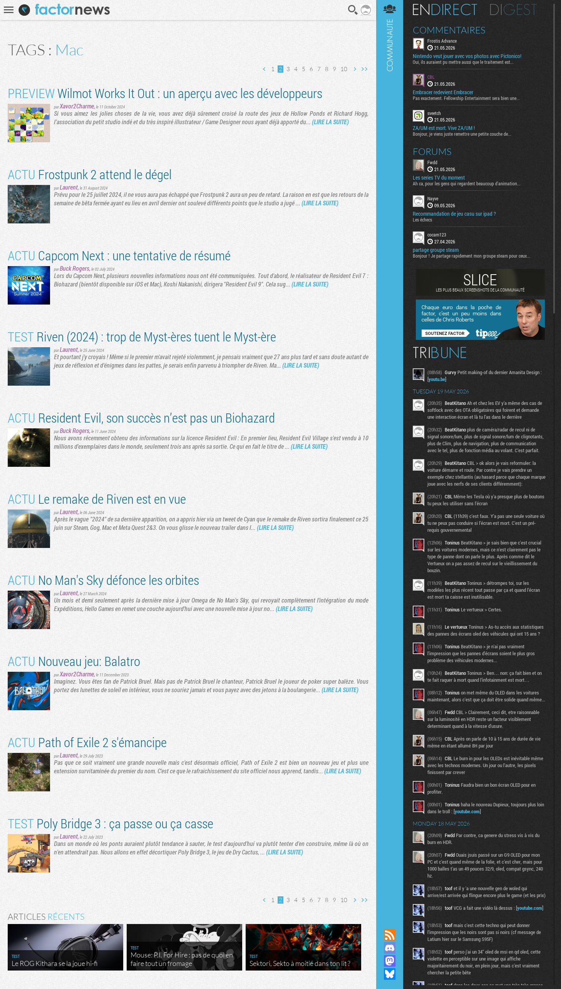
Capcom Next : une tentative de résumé (119, 255)
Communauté (390, 457)
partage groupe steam (436, 250)
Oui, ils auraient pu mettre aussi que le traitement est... (463, 62)
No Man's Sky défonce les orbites (103, 579)
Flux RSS (389, 935)
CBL (431, 77)
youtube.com (467, 811)
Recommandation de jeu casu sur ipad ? (454, 214)
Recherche (353, 10)
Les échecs (422, 219)
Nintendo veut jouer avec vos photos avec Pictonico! (467, 56)
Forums (432, 151)
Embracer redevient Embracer (443, 92)
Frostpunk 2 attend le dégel (90, 174)
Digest (513, 9)
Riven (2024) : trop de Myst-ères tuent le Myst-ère (142, 336)
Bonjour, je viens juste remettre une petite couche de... (462, 134)
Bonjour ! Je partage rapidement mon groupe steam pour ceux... (471, 256)
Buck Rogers (74, 268)
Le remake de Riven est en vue (97, 498)
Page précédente (264, 69)
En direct (445, 9)
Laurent (69, 187)
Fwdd (432, 162)
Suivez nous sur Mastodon (389, 961)
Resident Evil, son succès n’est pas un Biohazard (141, 417)
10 (343, 69)
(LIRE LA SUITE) (330, 122)
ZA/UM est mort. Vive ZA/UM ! (444, 128)
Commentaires (449, 30)
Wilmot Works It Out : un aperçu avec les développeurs (165, 93)
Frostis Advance (442, 41)
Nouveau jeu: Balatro (74, 660)
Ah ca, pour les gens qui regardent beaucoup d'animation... (467, 183)
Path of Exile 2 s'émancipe (87, 742)
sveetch (434, 113)
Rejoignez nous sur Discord (389, 948)
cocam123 (436, 234)
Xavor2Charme (77, 106)
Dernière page (364, 69)
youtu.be (437, 379)
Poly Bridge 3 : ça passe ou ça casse (110, 823)
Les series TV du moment (439, 178)
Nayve (432, 198)
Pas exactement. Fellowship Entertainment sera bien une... (466, 98)
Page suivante (354, 69)
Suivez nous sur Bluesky (389, 974)
